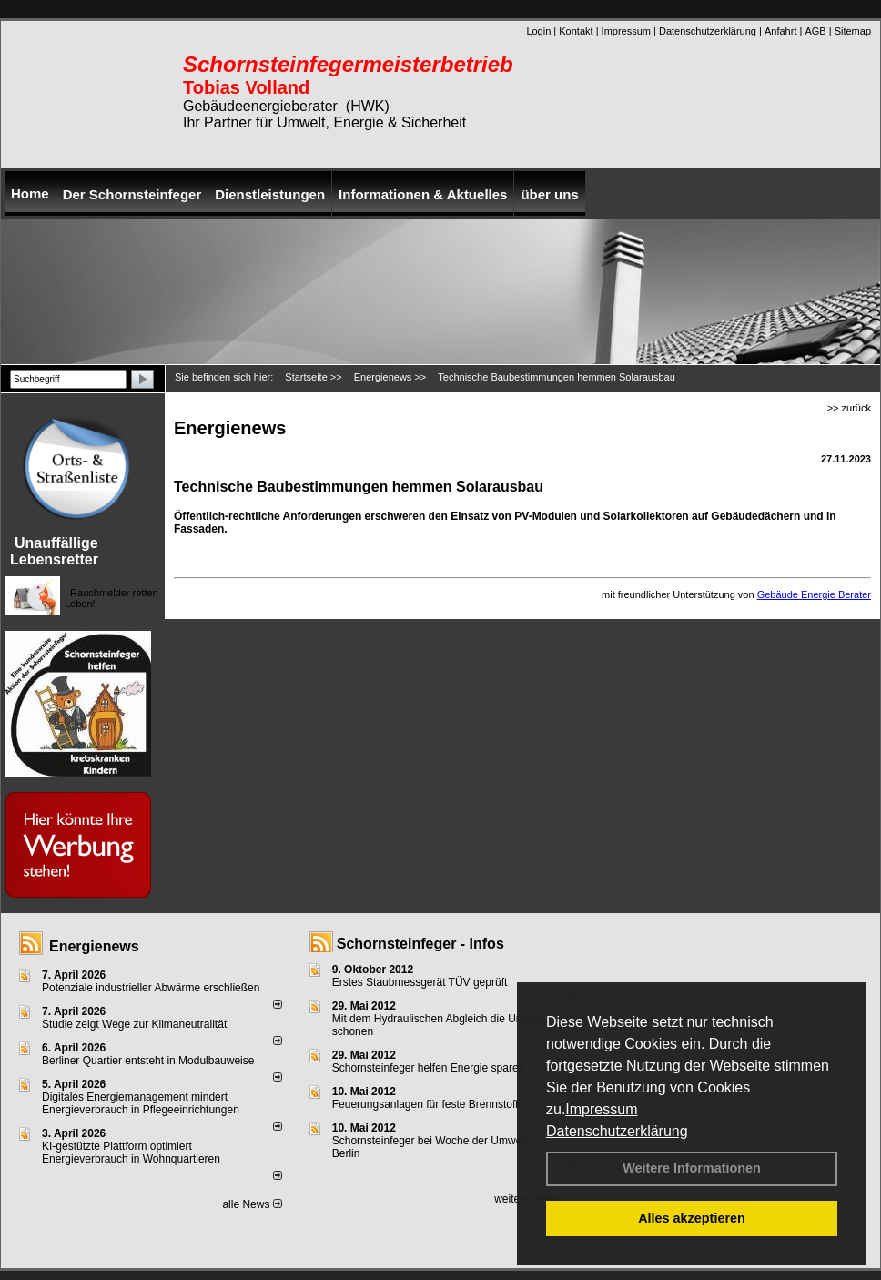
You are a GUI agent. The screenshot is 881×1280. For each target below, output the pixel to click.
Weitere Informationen (692, 1168)
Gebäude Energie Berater (814, 594)
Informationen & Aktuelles (423, 194)
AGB (815, 30)
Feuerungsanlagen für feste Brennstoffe (428, 1104)
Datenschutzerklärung (617, 1131)
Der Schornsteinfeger (132, 194)
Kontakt (575, 30)
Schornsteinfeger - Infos (420, 943)
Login (538, 30)
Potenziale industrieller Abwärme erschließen (150, 987)
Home (30, 193)
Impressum (601, 1109)
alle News (251, 1204)
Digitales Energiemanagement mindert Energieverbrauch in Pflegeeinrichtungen (140, 1103)
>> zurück (849, 407)
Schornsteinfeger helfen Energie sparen (428, 1068)
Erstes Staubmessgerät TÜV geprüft (420, 982)
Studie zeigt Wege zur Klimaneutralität (134, 1024)
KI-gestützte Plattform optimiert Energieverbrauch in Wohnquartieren (131, 1152)
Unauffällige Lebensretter (54, 551)
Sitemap (853, 30)
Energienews (94, 946)
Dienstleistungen (270, 194)
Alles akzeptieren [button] (691, 1218)
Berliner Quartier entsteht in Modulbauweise (148, 1060)
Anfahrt (780, 30)
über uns (549, 194)
